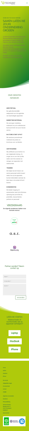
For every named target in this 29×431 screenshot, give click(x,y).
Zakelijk (4, 392)
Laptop (14, 333)
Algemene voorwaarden (8, 396)
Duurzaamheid (6, 386)
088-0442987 (6, 413)
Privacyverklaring (6, 401)
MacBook (14, 341)
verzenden (20, 297)
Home (4, 367)
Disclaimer (5, 398)
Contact (4, 389)
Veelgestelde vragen (7, 383)
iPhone (14, 349)
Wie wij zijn (5, 380)
